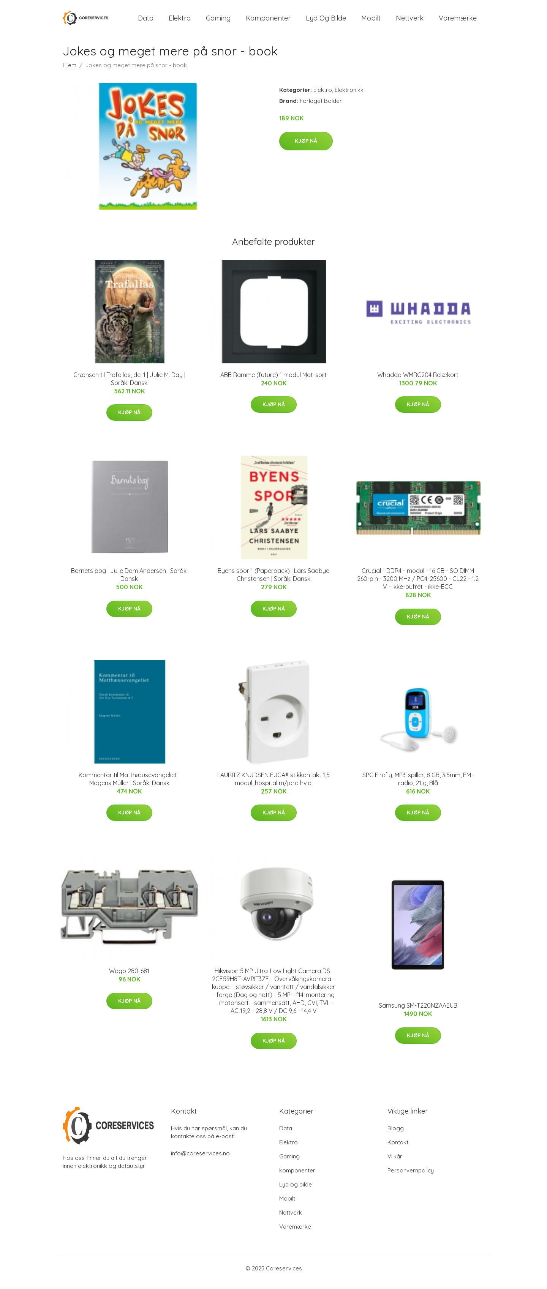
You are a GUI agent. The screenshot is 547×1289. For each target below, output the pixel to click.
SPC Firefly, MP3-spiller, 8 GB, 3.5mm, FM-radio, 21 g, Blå (417, 786)
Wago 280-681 (129, 978)
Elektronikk (349, 97)
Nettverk (410, 21)
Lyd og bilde (326, 21)
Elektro (180, 21)
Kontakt (397, 1149)
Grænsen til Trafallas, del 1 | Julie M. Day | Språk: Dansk (129, 386)
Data (145, 21)
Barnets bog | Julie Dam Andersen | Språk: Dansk (129, 582)
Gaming (218, 21)
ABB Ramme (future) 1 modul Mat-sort (273, 382)
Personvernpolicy (410, 1178)
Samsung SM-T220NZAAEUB (418, 1013)
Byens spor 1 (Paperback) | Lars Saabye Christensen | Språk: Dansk (273, 582)
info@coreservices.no (200, 1160)
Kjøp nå (306, 148)
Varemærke (458, 21)
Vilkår (394, 1164)
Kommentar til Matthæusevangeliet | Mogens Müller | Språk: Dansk (129, 786)
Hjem (69, 72)
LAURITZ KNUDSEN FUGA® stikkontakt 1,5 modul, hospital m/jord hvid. (273, 786)
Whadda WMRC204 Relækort (417, 382)
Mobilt (371, 21)
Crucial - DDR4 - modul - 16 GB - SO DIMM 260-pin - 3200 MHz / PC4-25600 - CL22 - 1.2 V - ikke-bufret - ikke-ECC (418, 586)
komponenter (268, 21)
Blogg (395, 1135)
